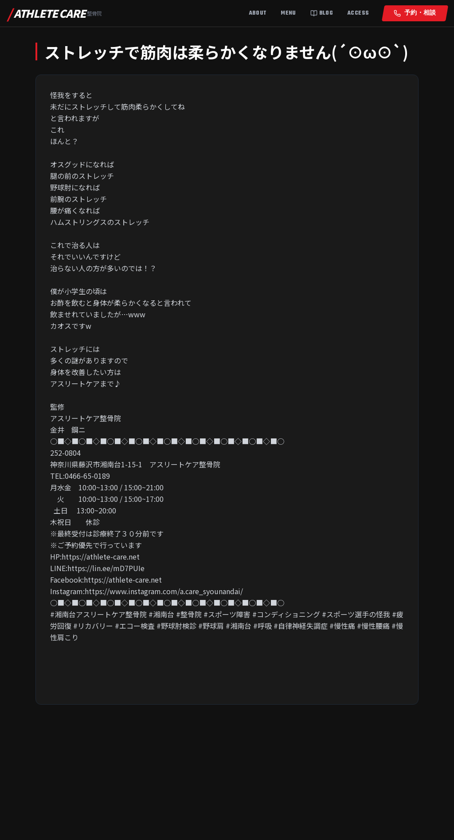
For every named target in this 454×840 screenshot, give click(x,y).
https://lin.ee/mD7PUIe (106, 568)
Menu (288, 13)
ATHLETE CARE (54, 13)
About (258, 13)
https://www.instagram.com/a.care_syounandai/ (164, 591)
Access (358, 13)
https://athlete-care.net (101, 556)
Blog (321, 13)
